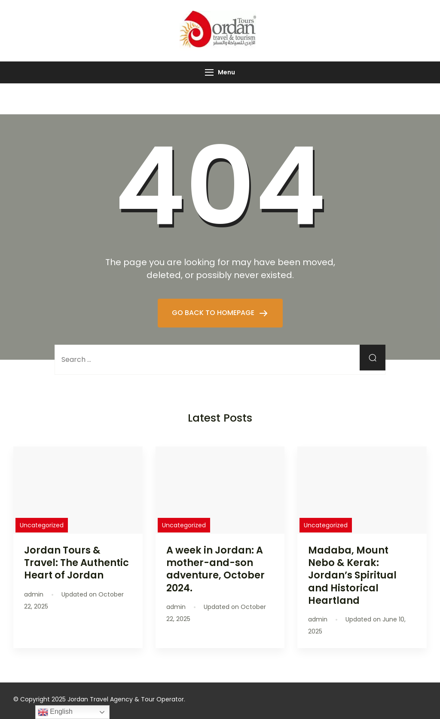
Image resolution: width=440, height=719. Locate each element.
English (55, 712)
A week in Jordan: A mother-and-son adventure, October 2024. (215, 568)
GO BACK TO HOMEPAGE (214, 313)
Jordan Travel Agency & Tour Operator (125, 699)
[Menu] (209, 72)
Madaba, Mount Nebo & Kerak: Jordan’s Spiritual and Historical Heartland (352, 575)
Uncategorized (42, 525)
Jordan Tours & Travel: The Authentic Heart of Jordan (76, 562)
